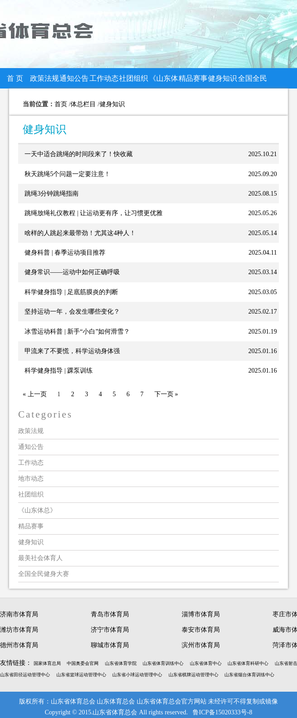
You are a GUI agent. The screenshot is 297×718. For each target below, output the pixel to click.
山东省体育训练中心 (163, 663)
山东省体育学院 (121, 663)
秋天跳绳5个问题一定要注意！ (67, 174)
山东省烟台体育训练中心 (249, 674)
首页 (60, 104)
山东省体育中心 (206, 663)
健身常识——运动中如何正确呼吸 (72, 272)
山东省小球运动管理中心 (137, 674)
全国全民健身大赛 (252, 81)
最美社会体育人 (40, 558)
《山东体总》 (163, 81)
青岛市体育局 (110, 614)
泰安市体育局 (201, 629)
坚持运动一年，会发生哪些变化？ (72, 311)
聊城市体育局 (110, 645)
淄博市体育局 (201, 614)
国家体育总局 (47, 663)
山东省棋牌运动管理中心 (193, 674)
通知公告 (74, 78)
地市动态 (31, 478)
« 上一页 (35, 394)
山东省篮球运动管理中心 (81, 674)
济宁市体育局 (110, 629)
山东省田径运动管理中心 (25, 674)
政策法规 (44, 78)
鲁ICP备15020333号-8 (222, 712)
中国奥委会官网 (83, 663)
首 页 (15, 78)
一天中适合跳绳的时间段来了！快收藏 (79, 154)
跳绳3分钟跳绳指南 (52, 193)
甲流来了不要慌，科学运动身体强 (72, 351)
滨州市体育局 (201, 645)
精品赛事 (193, 78)
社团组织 (133, 78)
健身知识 (222, 78)
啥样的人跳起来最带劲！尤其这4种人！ (80, 233)
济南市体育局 (19, 614)
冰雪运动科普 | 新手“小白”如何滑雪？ (77, 331)
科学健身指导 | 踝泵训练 (59, 370)
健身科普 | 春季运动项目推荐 (65, 252)
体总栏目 (83, 104)
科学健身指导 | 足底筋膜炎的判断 (71, 292)
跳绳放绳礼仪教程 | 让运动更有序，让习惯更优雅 (94, 213)
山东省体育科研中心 (248, 663)
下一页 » (166, 394)
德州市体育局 (19, 645)
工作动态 (104, 78)
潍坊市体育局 (19, 629)
